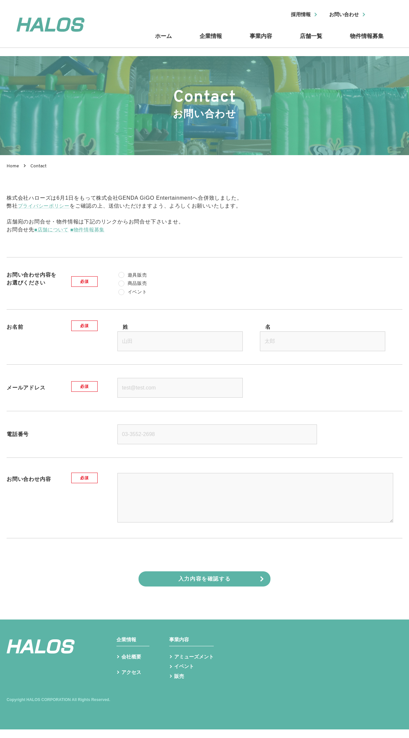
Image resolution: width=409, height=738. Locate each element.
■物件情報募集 (91, 229)
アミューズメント (195, 663)
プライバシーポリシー (45, 206)
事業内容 (260, 40)
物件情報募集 (366, 40)
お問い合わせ (342, 15)
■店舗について (52, 229)
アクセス (131, 682)
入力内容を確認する (204, 579)
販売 (179, 684)
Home (13, 166)
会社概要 (131, 663)
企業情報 (211, 40)
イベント (184, 674)
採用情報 (295, 15)
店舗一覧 (310, 40)
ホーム (165, 40)
